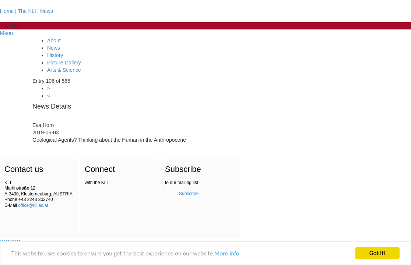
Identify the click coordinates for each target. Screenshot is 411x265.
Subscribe (189, 193)
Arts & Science (64, 70)
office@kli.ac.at (33, 205)
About (54, 40)
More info (226, 253)
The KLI (27, 11)
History (55, 55)
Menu (6, 33)
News (46, 11)
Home (7, 11)
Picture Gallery (64, 63)
